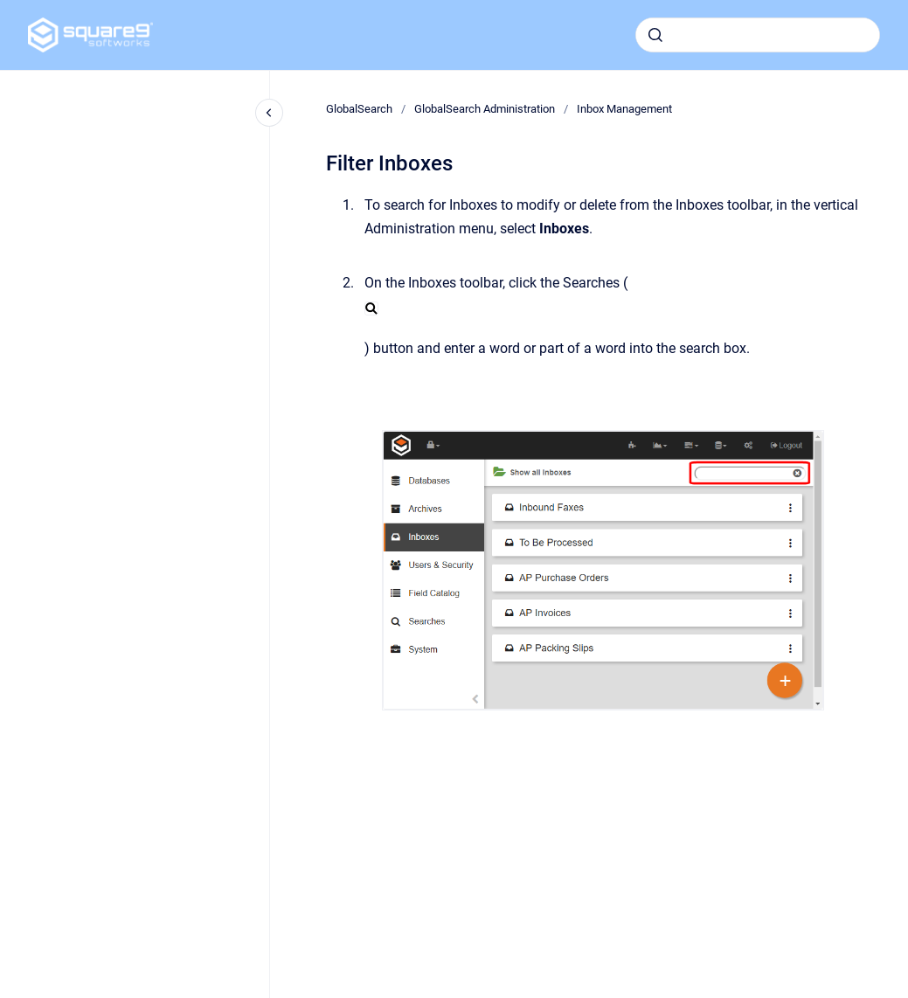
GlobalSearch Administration (484, 108)
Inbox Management (624, 108)
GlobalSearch (359, 108)
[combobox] (757, 35)
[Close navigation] (269, 113)
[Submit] (655, 35)
